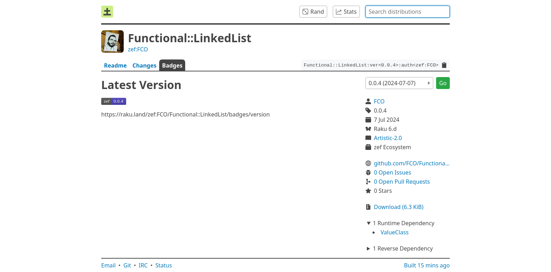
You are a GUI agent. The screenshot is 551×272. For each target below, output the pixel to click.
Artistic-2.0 (388, 138)
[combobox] (407, 12)
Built (427, 265)
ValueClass (395, 232)
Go (443, 83)
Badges (172, 65)
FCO (379, 101)
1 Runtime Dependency (403, 223)
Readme (115, 65)
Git (127, 265)
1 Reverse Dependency (403, 248)
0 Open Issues (392, 172)
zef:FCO (138, 49)
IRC (143, 265)
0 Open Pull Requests (402, 181)
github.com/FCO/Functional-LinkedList (412, 163)
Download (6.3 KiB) (398, 207)
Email (108, 265)
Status (163, 265)
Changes (144, 65)
